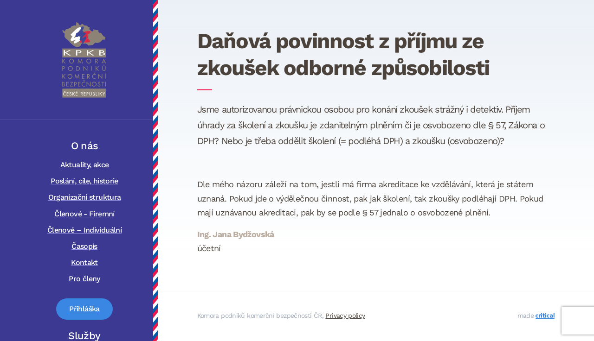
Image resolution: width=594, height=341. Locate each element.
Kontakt (84, 262)
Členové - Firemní (84, 213)
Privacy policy (345, 315)
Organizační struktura (84, 197)
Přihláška (84, 308)
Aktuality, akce (84, 164)
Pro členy (84, 278)
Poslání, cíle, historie (84, 181)
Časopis (84, 246)
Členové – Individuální (84, 230)
